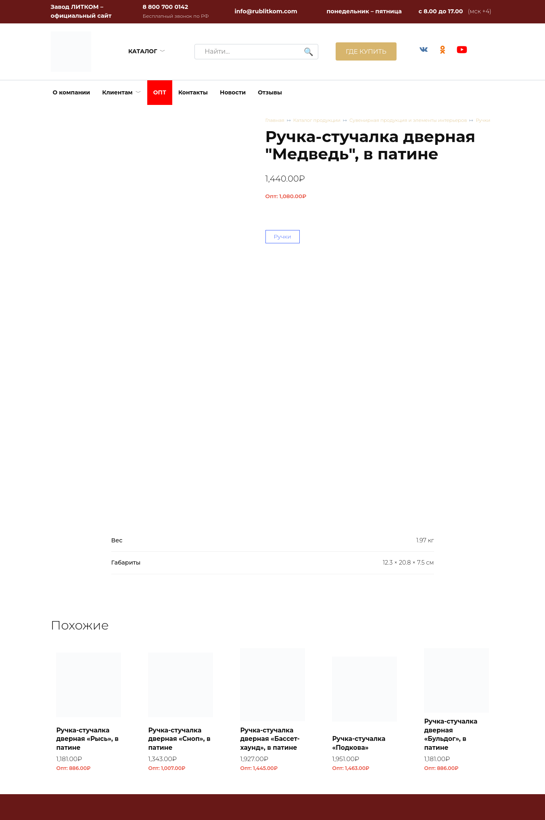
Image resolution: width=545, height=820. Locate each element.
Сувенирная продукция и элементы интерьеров (396, 124)
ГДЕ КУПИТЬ (364, 51)
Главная (275, 120)
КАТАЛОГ (141, 51)
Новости (233, 92)
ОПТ (159, 92)
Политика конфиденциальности (397, 762)
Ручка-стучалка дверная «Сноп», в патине (178, 506)
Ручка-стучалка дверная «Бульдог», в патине (452, 501)
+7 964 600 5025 (232, 691)
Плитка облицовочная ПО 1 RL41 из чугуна (364, 691)
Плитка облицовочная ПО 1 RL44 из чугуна (88, 691)
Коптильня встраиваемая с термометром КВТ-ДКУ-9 (452, 686)
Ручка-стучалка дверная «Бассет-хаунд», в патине (271, 506)
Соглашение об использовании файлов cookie (396, 797)
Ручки (486, 120)
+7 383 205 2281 (231, 682)
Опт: (286, 204)
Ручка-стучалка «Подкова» (360, 510)
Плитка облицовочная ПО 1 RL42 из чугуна (272, 691)
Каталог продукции (308, 124)
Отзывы (270, 92)
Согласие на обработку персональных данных (384, 778)
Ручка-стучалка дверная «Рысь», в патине (86, 506)
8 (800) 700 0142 (89, 768)
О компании (71, 92)
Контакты (193, 92)
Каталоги (363, 737)
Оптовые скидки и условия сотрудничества (389, 678)
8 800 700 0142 (165, 6)
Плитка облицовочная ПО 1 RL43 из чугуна (180, 691)
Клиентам (117, 92)
